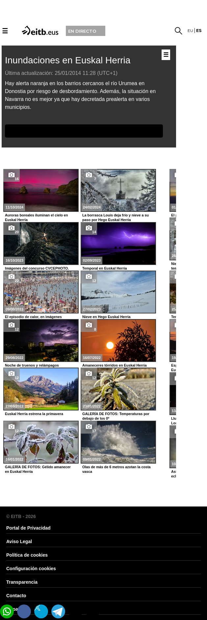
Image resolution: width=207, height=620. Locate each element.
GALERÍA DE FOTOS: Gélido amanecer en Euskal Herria (38, 469)
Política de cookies (27, 555)
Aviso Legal (19, 541)
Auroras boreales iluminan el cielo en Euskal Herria (36, 217)
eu (190, 30)
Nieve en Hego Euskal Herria (106, 317)
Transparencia (22, 582)
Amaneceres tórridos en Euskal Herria (114, 365)
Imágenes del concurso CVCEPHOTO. (37, 268)
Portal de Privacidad (28, 528)
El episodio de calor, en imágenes (33, 317)
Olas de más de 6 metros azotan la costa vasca (116, 469)
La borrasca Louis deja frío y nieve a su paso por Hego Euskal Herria (115, 217)
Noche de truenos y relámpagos (32, 365)
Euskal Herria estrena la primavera (34, 414)
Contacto (16, 595)
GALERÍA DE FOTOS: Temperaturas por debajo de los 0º (115, 416)
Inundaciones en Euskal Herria (67, 60)
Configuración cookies (31, 568)
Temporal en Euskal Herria (104, 268)
